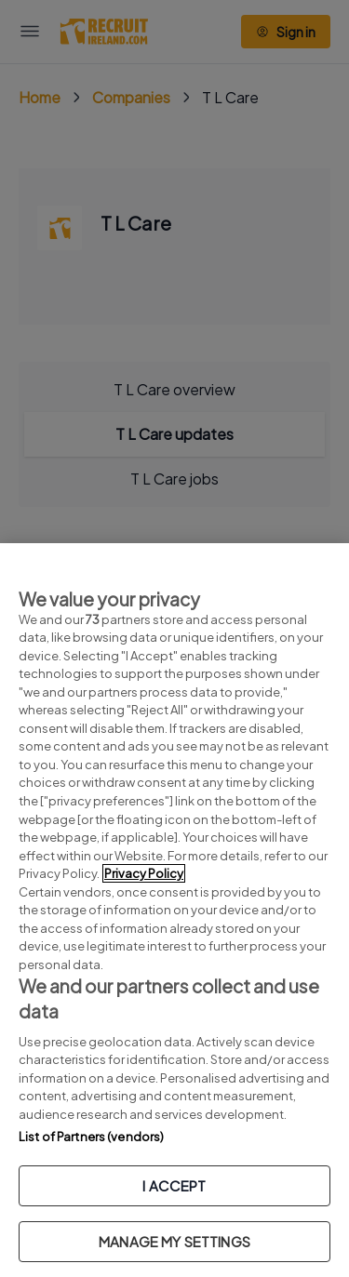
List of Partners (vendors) (91, 1136)
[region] (174, 910)
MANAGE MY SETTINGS (174, 1241)
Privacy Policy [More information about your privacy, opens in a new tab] (143, 873)
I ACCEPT (174, 1185)
